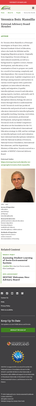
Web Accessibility (7, 310)
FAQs (2, 302)
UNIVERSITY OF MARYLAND (18, 2)
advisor (4, 36)
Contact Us (4, 298)
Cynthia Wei (8, 266)
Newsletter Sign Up (18, 330)
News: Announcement (10, 274)
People (18, 13)
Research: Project (9, 255)
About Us (10, 13)
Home (2, 13)
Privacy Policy (5, 306)
